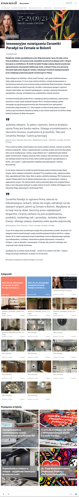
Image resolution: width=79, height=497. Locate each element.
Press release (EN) (35, 8)
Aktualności (5, 8)
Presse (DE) (47, 8)
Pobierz (22, 294)
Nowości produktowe (19, 8)
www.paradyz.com (59, 8)
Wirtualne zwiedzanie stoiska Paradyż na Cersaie (24, 260)
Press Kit (69, 3)
